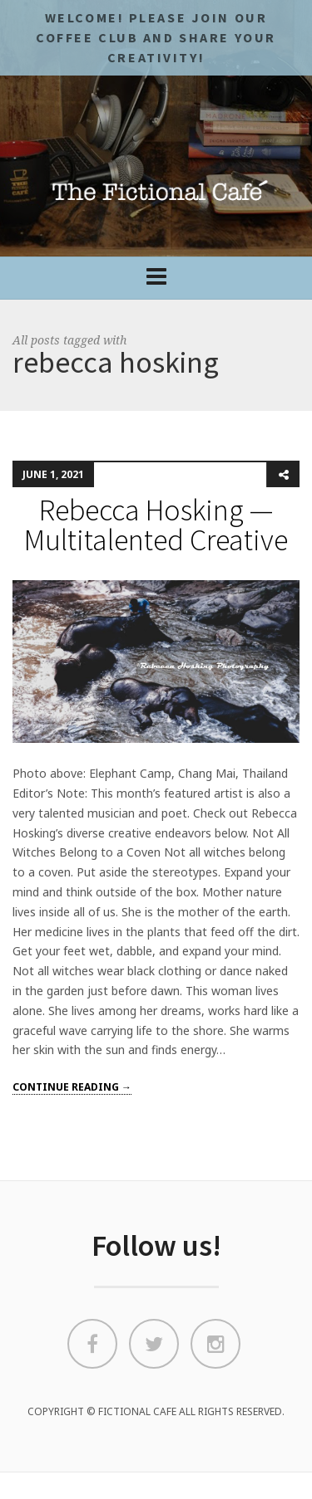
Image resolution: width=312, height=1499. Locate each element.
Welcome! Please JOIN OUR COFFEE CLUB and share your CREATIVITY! (156, 37)
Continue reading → (71, 1087)
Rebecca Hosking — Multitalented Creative (156, 525)
